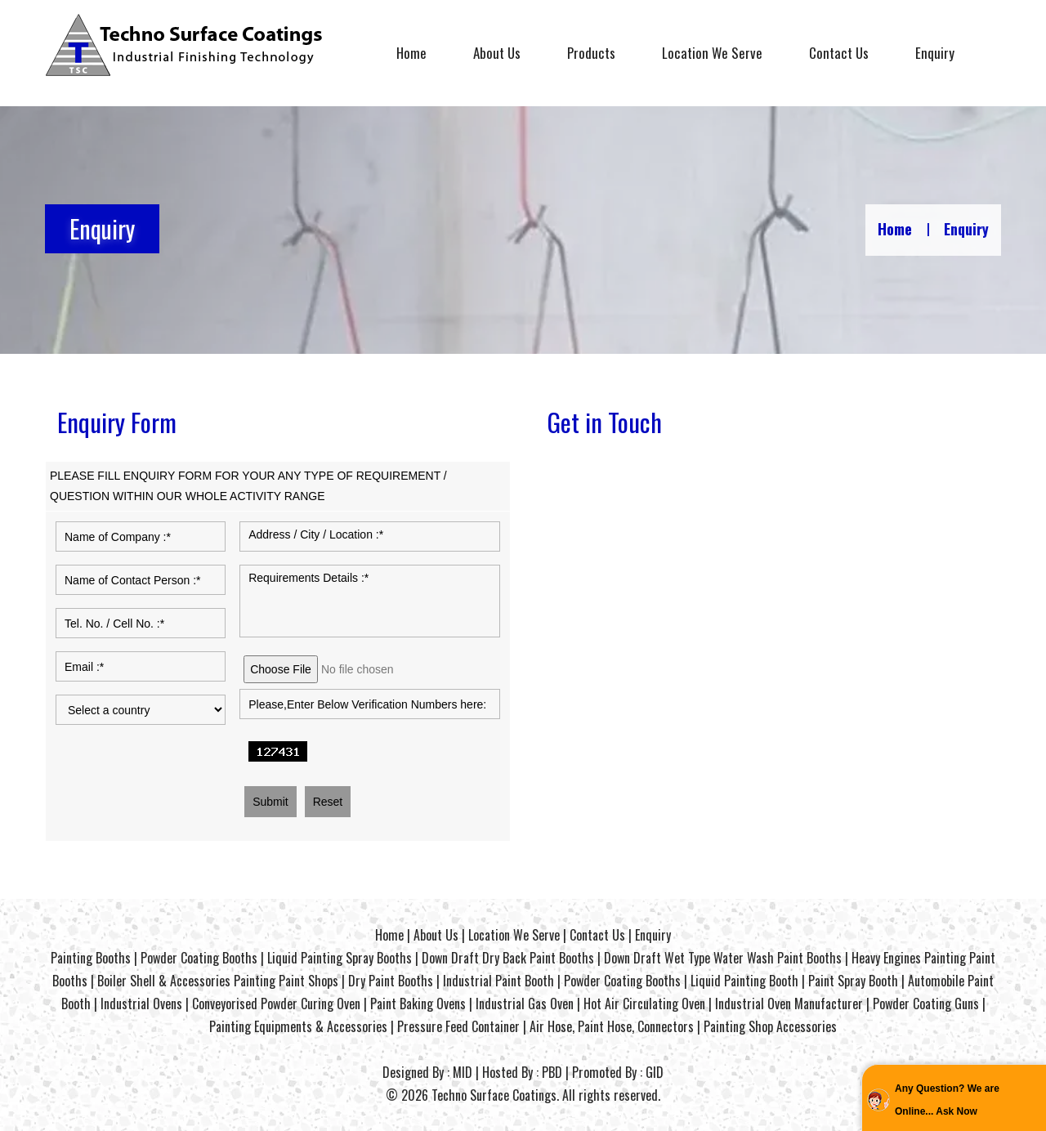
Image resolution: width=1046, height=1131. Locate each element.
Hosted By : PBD (522, 1072)
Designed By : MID (427, 1072)
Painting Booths (91, 958)
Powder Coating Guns (926, 1003)
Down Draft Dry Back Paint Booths (508, 958)
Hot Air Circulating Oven (644, 1003)
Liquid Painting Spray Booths (339, 958)
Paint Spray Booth (853, 980)
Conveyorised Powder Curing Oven (276, 1003)
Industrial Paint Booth (498, 980)
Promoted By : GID (618, 1072)
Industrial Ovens (141, 1003)
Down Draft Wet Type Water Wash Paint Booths (723, 958)
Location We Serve (712, 52)
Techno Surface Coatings (494, 1095)
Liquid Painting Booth (744, 980)
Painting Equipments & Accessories (298, 1026)
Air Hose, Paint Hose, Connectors (612, 1026)
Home (411, 52)
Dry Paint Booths (390, 980)
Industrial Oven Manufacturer (789, 1003)
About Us (497, 52)
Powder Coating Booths (199, 958)
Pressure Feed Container (458, 1026)
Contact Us (839, 52)
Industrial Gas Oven (525, 1003)
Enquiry (934, 52)
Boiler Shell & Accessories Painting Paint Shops (217, 980)
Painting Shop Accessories (770, 1026)
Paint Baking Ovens (418, 1003)
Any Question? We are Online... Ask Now (947, 1100)
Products (591, 52)
